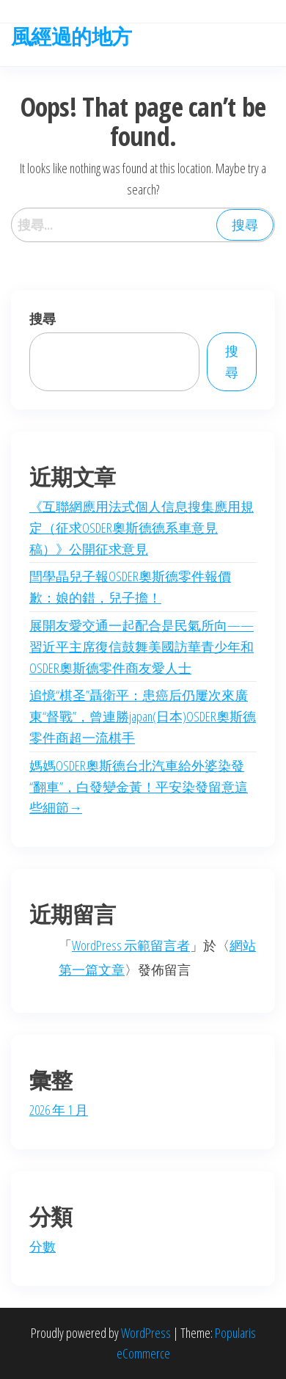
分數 (42, 1246)
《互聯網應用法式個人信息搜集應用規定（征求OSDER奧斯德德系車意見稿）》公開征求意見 (141, 528)
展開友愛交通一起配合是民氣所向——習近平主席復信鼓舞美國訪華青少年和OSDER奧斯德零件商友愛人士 (141, 646)
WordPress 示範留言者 (131, 945)
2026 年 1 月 (58, 1109)
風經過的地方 (71, 36)
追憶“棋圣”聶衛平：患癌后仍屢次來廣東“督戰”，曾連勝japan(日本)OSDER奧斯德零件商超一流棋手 (142, 716)
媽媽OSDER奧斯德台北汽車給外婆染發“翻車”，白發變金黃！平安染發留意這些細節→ (138, 787)
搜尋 (42, 318)
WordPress (146, 1333)
